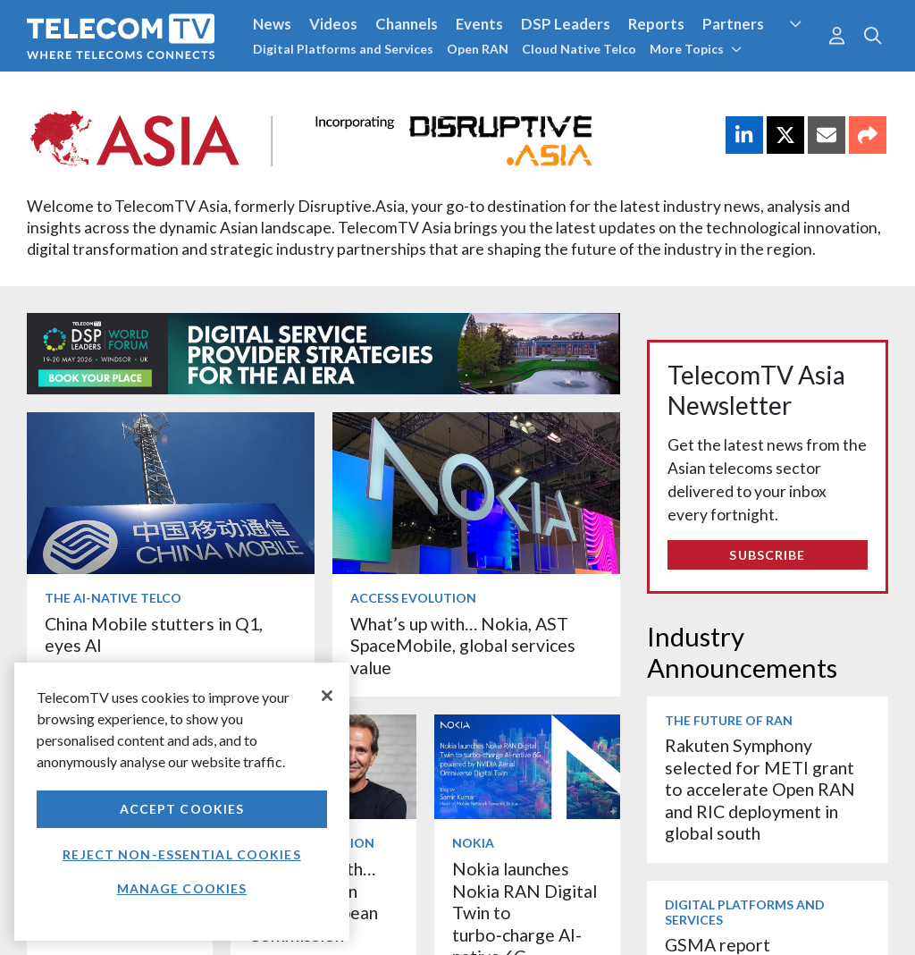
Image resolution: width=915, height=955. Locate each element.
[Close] (327, 695)
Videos (333, 23)
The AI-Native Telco (113, 597)
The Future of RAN (729, 720)
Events (479, 23)
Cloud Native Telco (579, 48)
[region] (181, 802)
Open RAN (477, 48)
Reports (656, 23)
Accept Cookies (182, 808)
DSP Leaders (565, 23)
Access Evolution (413, 597)
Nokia (473, 842)
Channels (406, 23)
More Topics (696, 48)
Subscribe (767, 554)
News (272, 23)
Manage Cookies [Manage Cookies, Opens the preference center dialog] (182, 888)
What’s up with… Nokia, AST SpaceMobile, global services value (462, 645)
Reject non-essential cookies (181, 854)
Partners (733, 23)
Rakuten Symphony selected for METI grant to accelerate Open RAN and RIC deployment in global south (760, 789)
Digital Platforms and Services (343, 48)
